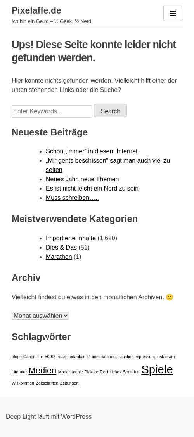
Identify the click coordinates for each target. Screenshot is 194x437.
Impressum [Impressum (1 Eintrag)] (144, 356)
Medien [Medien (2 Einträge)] (43, 370)
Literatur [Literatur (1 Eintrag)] (19, 371)
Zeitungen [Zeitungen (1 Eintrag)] (69, 383)
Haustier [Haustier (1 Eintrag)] (125, 356)
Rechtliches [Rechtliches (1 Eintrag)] (110, 371)
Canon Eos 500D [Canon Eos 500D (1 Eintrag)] (39, 356)
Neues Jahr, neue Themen (82, 179)
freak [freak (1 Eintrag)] (61, 356)
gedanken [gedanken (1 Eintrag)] (77, 356)
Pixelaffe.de (36, 10)
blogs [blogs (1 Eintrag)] (16, 356)
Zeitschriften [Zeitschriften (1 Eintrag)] (47, 383)
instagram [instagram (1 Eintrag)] (166, 356)
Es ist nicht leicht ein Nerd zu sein (92, 188)
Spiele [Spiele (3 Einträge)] (157, 369)
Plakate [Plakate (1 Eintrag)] (92, 371)
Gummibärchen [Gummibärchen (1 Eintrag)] (101, 356)
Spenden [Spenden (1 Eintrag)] (131, 371)
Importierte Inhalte (71, 238)
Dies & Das (61, 247)
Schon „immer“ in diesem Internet (92, 151)
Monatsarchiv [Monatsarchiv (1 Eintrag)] (70, 371)
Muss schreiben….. (72, 197)
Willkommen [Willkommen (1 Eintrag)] (23, 383)
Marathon (59, 256)
